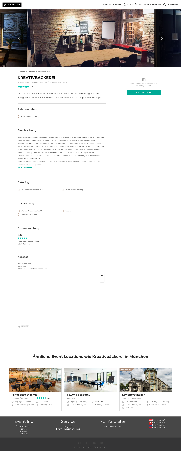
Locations (21, 72)
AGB (90, 447)
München (31, 72)
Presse (23, 431)
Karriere (24, 429)
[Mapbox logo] (23, 326)
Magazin (68, 426)
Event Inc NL (157, 425)
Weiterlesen (25, 167)
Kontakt (23, 433)
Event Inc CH (157, 422)
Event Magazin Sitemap (68, 429)
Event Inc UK (157, 427)
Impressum (80, 447)
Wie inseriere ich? (113, 426)
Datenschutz (100, 447)
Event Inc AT (157, 420)
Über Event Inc (23, 426)
